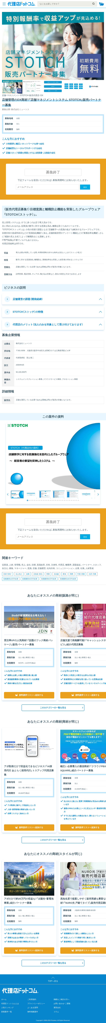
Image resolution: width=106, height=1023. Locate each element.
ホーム (4, 999)
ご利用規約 (31, 999)
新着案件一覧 (6, 1012)
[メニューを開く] (4, 4)
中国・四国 (81, 574)
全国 (27, 574)
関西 (71, 574)
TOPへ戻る (53, 981)
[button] (17, 494)
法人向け (19, 574)
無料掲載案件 (32, 1012)
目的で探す (7, 574)
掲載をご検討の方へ (61, 999)
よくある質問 (32, 1008)
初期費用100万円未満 (68, 579)
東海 (64, 574)
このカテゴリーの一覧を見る (53, 708)
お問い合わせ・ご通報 (62, 1004)
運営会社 (57, 1008)
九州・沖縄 (92, 574)
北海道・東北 (37, 574)
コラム (56, 1012)
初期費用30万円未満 (29, 579)
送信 (85, 187)
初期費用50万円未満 (48, 579)
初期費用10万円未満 (10, 579)
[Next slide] (98, 494)
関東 (48, 574)
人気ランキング (7, 1008)
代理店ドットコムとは (10, 1004)
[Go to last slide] (8, 494)
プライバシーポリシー (36, 1004)
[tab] (27, 500)
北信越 (56, 574)
